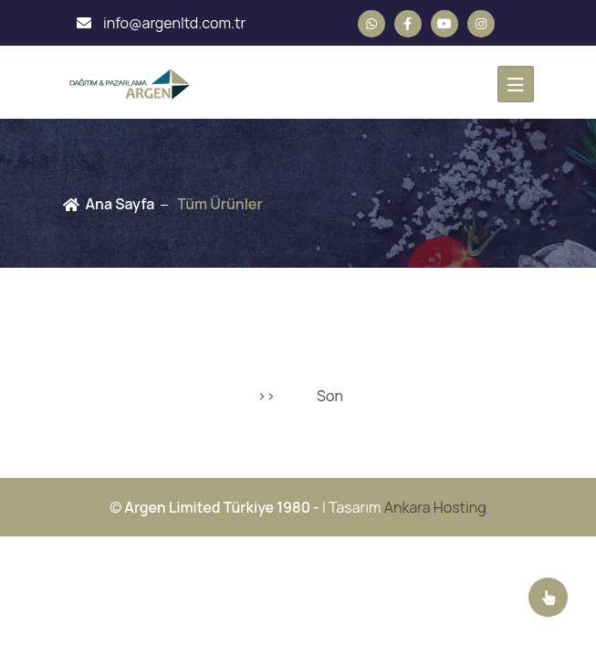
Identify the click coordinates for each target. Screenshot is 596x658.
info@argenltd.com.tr (161, 23)
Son (330, 396)
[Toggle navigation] (515, 84)
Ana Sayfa (120, 204)
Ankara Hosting (435, 507)
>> (266, 396)
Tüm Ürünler (219, 204)
